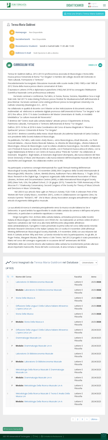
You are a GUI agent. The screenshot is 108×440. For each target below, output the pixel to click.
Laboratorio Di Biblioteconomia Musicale (34, 282)
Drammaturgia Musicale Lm (28, 337)
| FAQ (34, 436)
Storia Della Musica (24, 313)
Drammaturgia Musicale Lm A (38, 345)
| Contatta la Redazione (50, 436)
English (92, 3)
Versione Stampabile (13, 429)
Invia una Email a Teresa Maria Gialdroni (84, 13)
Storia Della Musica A (25, 298)
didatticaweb (75, 5)
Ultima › (94, 419)
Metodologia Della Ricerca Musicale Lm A (43, 385)
